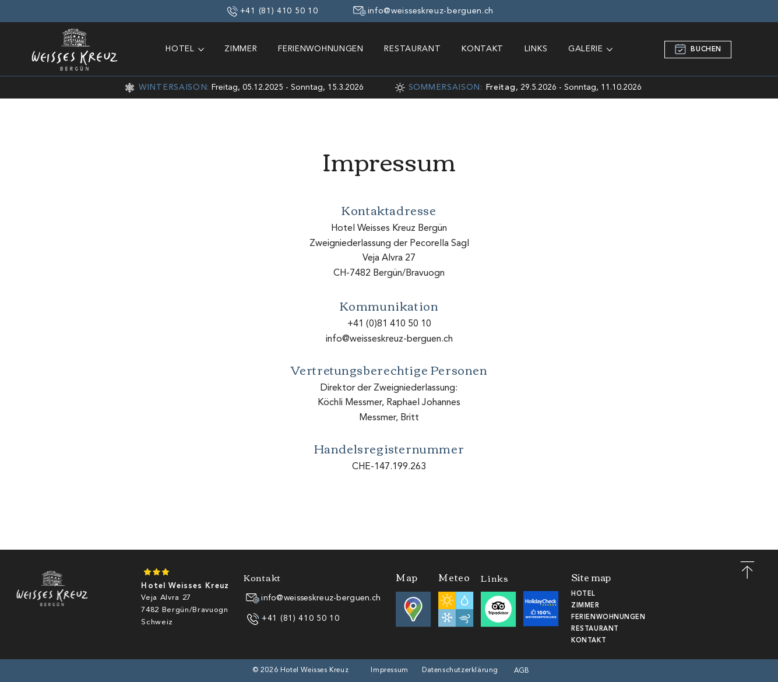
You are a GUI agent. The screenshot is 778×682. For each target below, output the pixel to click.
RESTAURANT (595, 629)
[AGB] (522, 671)
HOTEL (583, 594)
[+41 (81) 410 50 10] (272, 11)
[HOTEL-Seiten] (201, 49)
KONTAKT (588, 641)
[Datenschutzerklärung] (461, 670)
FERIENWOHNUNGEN (608, 617)
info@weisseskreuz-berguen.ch (389, 339)
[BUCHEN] (697, 49)
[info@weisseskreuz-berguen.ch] (423, 11)
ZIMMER (585, 606)
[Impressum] (390, 670)
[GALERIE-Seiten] (609, 49)
